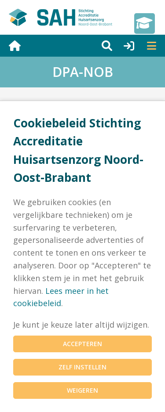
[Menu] (145, 46)
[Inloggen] (123, 46)
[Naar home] (49, 46)
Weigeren (82, 390)
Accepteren (82, 344)
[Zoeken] (101, 46)
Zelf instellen (82, 367)
